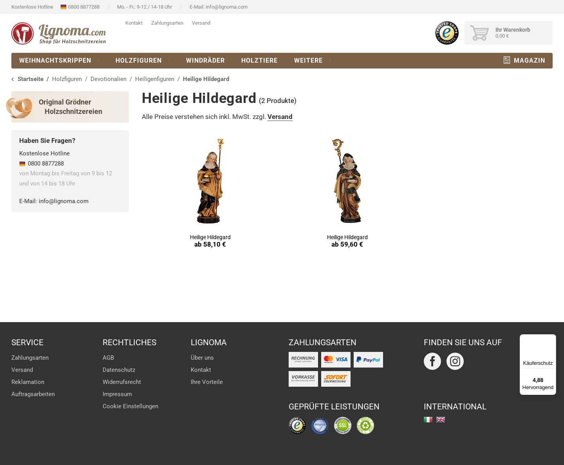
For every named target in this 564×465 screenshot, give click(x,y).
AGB (108, 357)
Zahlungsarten (167, 23)
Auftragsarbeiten (33, 394)
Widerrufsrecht (122, 382)
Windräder (205, 60)
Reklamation (27, 382)
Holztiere (259, 60)
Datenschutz (119, 369)
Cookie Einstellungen (130, 406)
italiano (428, 419)
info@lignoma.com (227, 7)
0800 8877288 (83, 7)
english (440, 419)
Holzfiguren (139, 60)
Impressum (117, 394)
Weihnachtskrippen (55, 60)
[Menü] (551, 339)
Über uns (202, 357)
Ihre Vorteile (207, 382)
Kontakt (134, 23)
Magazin (529, 60)
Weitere (308, 60)
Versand (201, 23)
